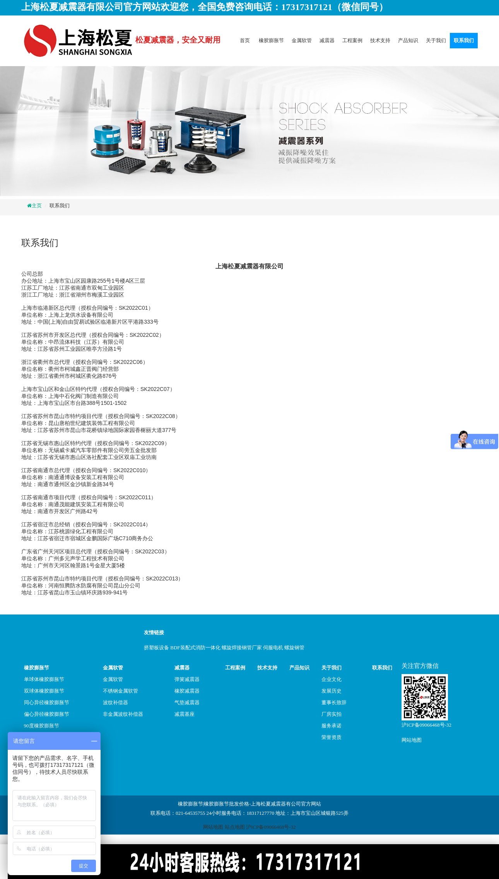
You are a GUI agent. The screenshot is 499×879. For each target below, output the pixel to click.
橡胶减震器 (187, 691)
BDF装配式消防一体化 (195, 647)
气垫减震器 (187, 702)
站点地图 (235, 827)
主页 (37, 205)
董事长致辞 (334, 702)
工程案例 (352, 40)
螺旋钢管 (294, 647)
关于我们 (436, 40)
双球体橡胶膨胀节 (44, 691)
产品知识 (408, 40)
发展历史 (331, 691)
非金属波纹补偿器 (123, 714)
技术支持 (380, 40)
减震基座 (184, 714)
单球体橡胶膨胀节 (44, 679)
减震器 (327, 40)
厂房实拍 (331, 714)
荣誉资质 (331, 737)
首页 (245, 40)
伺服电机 (273, 647)
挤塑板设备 (156, 647)
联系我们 (464, 40)
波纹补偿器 (115, 702)
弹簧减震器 (187, 679)
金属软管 (302, 40)
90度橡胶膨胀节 (41, 726)
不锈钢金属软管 (120, 691)
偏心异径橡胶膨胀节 (46, 714)
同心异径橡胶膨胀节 (46, 702)
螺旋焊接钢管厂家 (242, 647)
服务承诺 (331, 726)
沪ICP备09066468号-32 (426, 725)
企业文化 (331, 679)
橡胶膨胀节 (271, 40)
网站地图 (412, 740)
